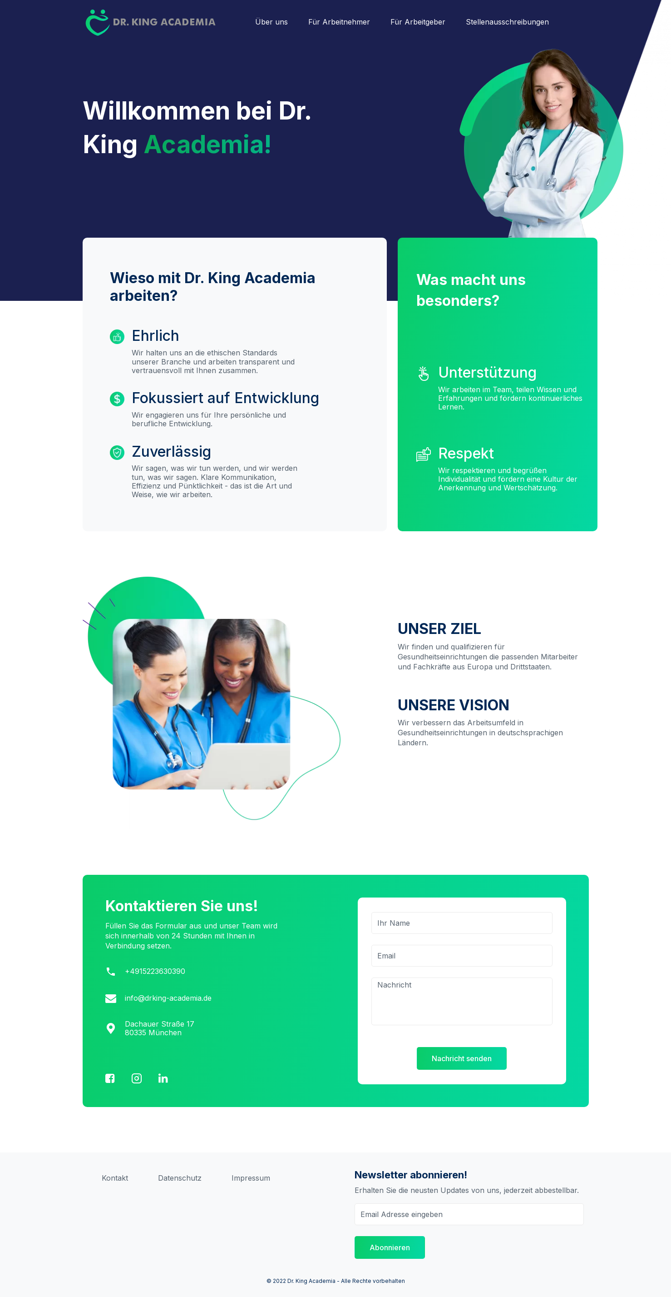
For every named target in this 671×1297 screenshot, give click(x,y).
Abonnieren (390, 1247)
